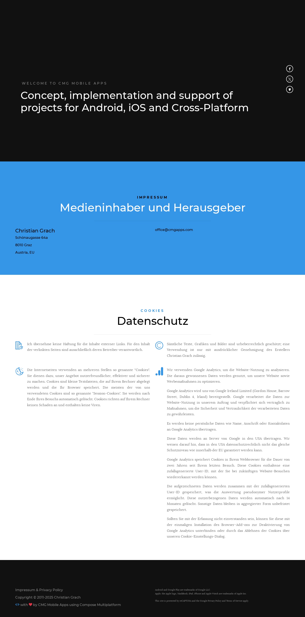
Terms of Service (234, 600)
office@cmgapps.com (174, 230)
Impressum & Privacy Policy (39, 590)
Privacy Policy (214, 600)
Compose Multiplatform (100, 605)
